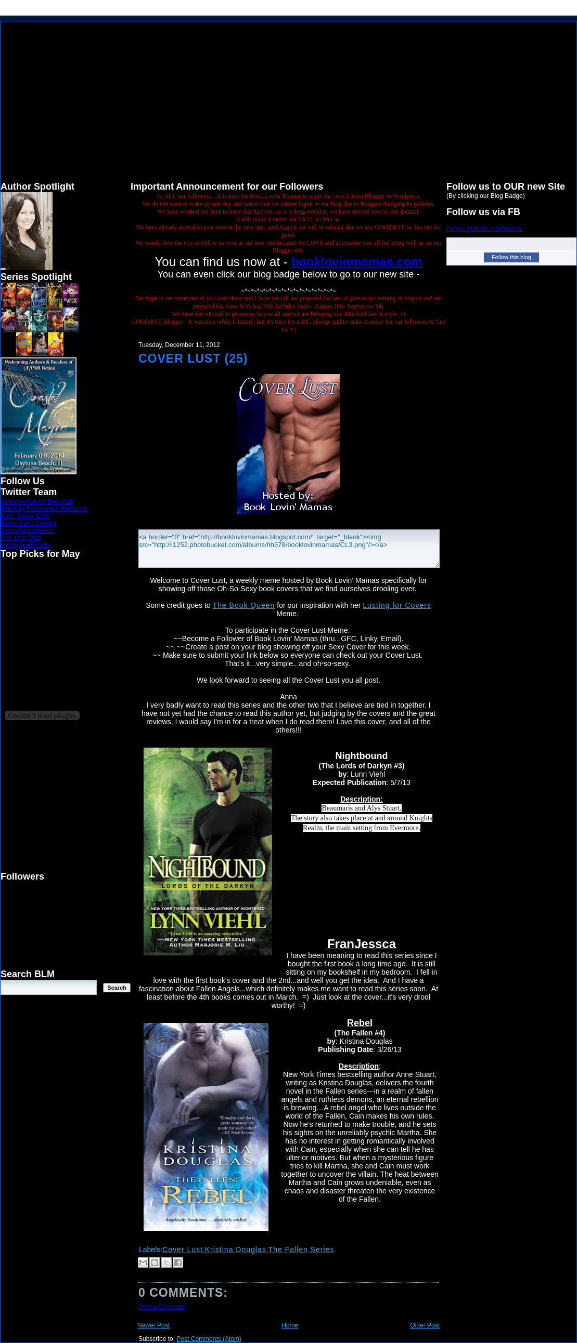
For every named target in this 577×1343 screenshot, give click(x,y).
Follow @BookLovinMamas (484, 228)
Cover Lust (182, 1249)
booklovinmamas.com (356, 262)
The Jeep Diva (21, 537)
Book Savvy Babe (25, 516)
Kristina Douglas (235, 1249)
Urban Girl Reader (26, 545)
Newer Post (153, 1325)
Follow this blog (511, 257)
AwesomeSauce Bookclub (37, 501)
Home (289, 1325)
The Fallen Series (301, 1249)
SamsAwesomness (27, 530)
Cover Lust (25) (193, 358)
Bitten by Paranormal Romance (44, 508)
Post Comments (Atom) (208, 1338)
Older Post (425, 1325)
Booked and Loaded (28, 523)
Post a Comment (161, 1306)
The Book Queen (244, 605)
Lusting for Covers (397, 605)
